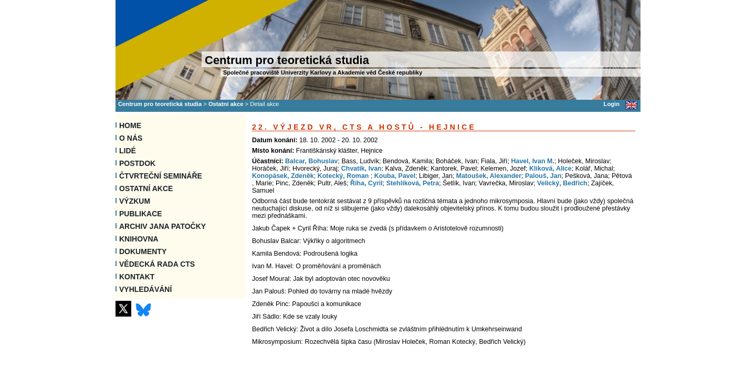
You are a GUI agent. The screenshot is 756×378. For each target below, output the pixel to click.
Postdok (137, 163)
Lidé (127, 150)
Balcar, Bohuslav (311, 161)
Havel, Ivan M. (532, 161)
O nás (130, 138)
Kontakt (136, 276)
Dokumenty (142, 251)
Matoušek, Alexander (488, 176)
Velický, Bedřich (562, 183)
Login (612, 104)
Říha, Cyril (366, 183)
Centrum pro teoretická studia (160, 104)
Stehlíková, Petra (412, 183)
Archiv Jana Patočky (162, 226)
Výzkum (134, 201)
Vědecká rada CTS (157, 264)
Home (130, 125)
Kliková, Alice (550, 168)
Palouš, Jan (543, 176)
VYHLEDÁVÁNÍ (145, 289)
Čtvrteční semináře (160, 176)
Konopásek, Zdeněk (283, 176)
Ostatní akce (226, 104)
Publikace (140, 213)
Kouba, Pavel (394, 176)
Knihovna (139, 239)
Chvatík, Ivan (361, 168)
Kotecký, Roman (344, 176)
